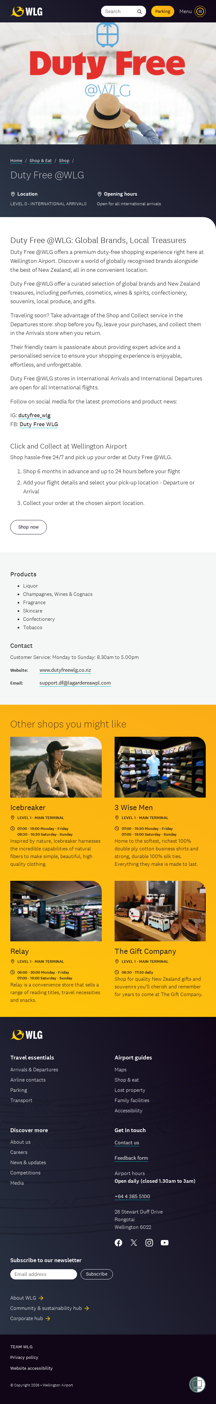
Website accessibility (31, 1368)
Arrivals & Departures (34, 1069)
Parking (162, 11)
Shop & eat (127, 1079)
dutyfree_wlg (34, 415)
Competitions (25, 1172)
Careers (18, 1152)
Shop (64, 160)
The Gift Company (145, 951)
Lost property (130, 1090)
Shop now (28, 527)
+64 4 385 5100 (132, 1196)
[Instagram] (149, 1242)
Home (16, 160)
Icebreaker (28, 807)
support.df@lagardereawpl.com (75, 682)
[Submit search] (139, 11)
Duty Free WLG (39, 424)
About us (20, 1142)
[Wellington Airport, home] (26, 11)
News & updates (28, 1162)
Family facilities (132, 1100)
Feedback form (131, 1158)
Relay (19, 951)
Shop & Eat (41, 160)
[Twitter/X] (134, 1242)
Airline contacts (28, 1079)
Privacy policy (24, 1357)
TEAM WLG (21, 1347)
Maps (120, 1069)
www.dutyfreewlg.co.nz (65, 670)
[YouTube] (164, 1242)
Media (17, 1183)
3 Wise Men (134, 807)
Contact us (127, 1142)
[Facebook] (118, 1242)
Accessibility (129, 1110)
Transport (21, 1100)
